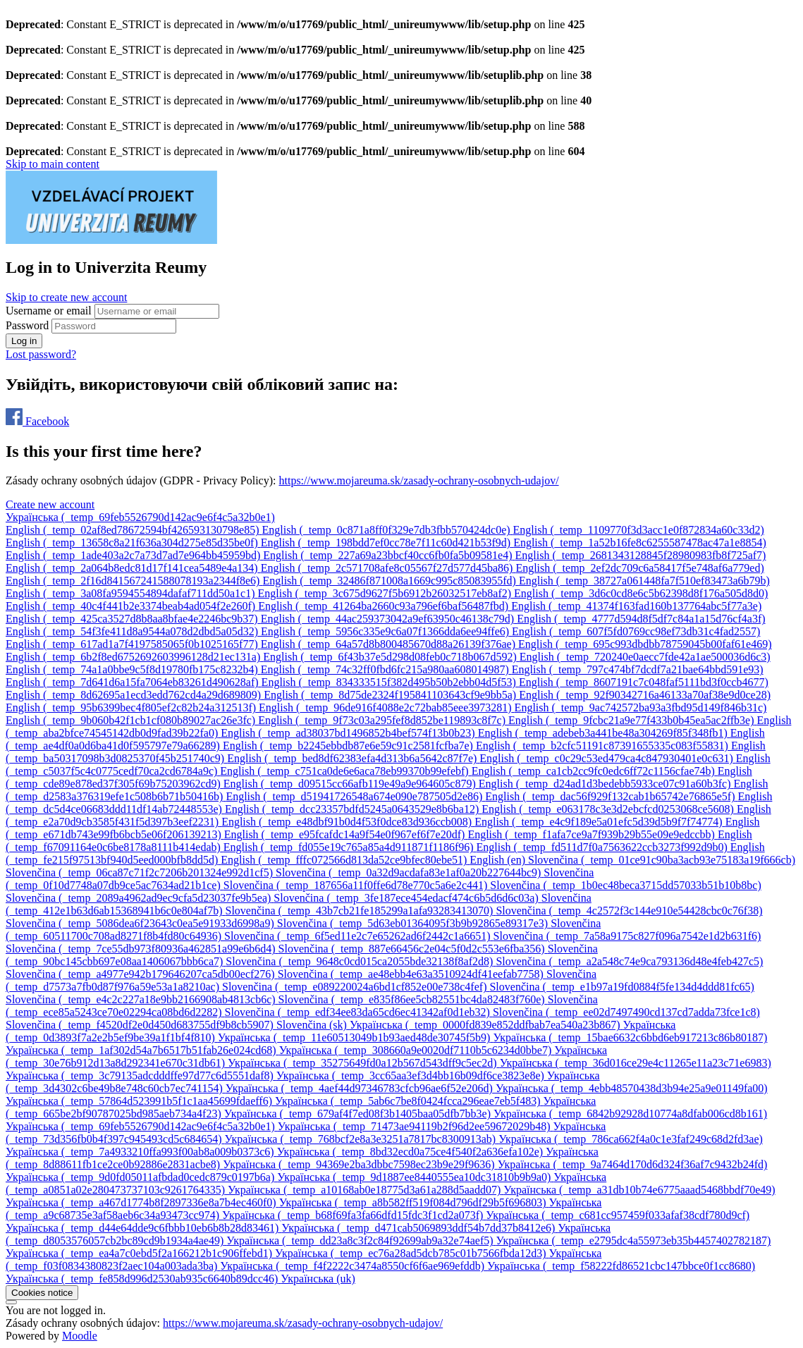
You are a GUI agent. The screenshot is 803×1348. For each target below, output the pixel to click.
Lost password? (41, 354)
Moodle (79, 1336)
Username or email (50, 311)
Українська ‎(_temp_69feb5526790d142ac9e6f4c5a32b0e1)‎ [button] (140, 517)
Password (27, 325)
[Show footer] (11, 1302)
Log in (24, 341)
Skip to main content (52, 164)
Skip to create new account (66, 297)
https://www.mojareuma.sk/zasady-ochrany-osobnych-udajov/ (418, 480)
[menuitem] (134, 530)
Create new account (50, 504)
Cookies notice (42, 1292)
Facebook (37, 421)
